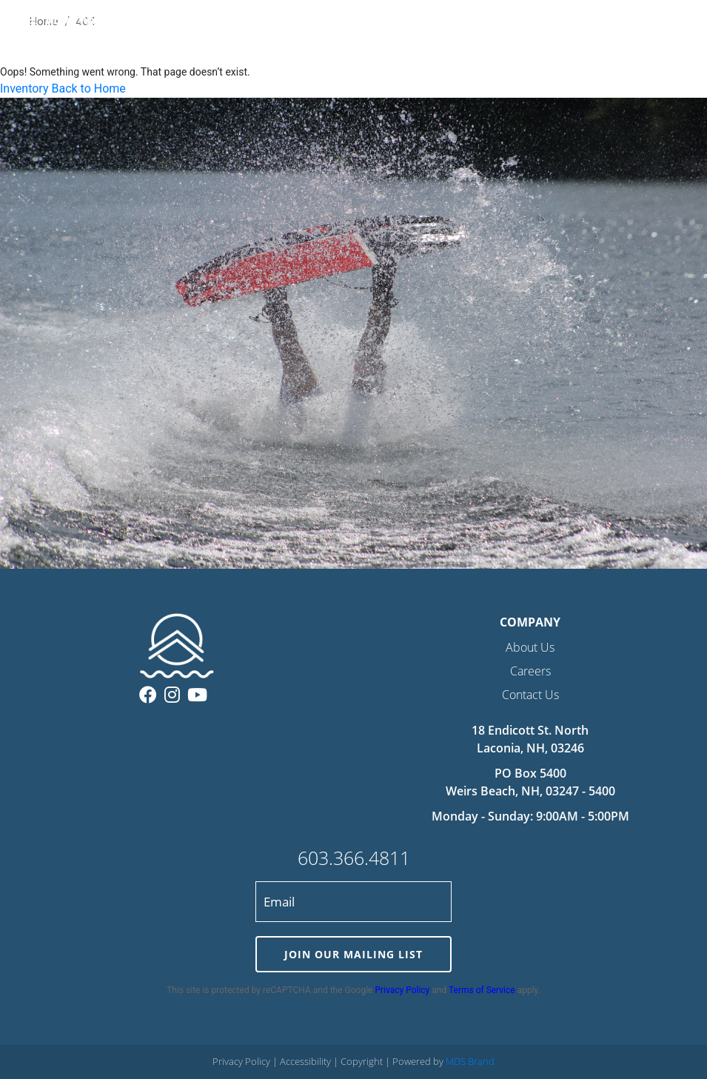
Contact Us (530, 695)
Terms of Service (482, 990)
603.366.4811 (354, 857)
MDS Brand (470, 1061)
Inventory (24, 88)
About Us (530, 647)
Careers (530, 671)
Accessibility (306, 1061)
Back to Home (88, 88)
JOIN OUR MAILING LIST (353, 954)
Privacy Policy (402, 990)
